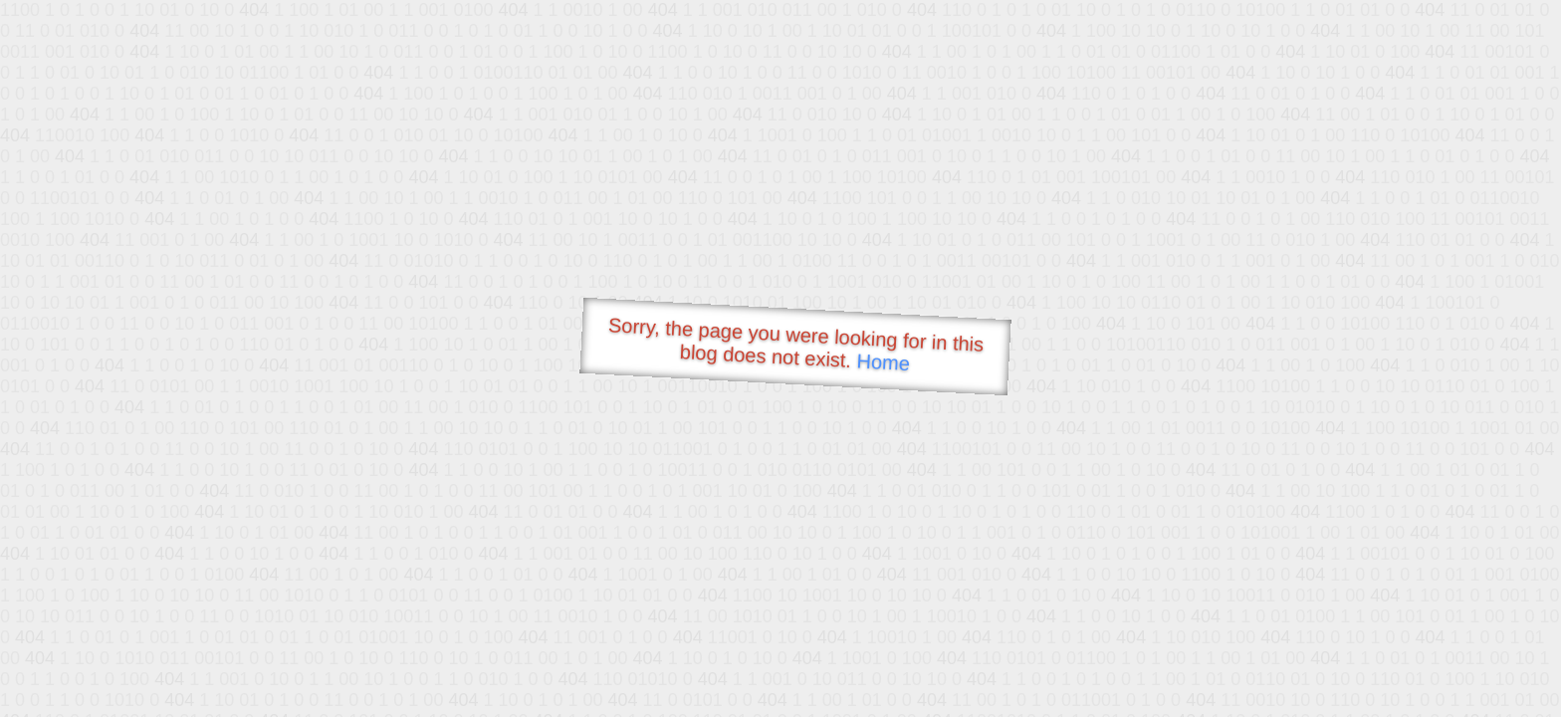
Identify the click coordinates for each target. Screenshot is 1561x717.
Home (883, 362)
